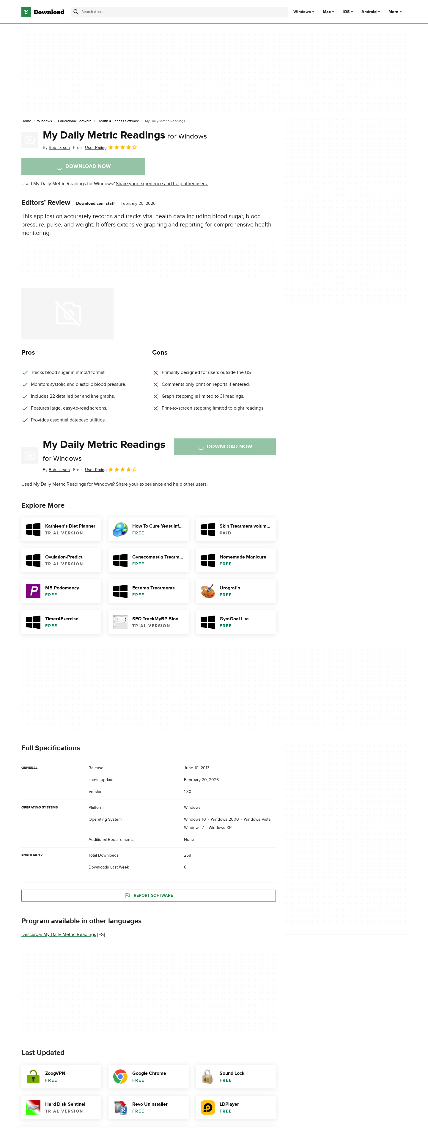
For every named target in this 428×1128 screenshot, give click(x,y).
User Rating (111, 147)
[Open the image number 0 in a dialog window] (67, 313)
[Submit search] (76, 12)
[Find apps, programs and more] (179, 12)
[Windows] (44, 121)
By (56, 147)
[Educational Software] (75, 121)
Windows (302, 12)
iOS (346, 12)
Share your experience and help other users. (162, 184)
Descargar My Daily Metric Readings (58, 934)
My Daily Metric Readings (125, 135)
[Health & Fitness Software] (118, 121)
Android (369, 12)
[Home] (26, 121)
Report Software (148, 895)
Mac (327, 12)
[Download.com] (42, 12)
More (395, 11)
